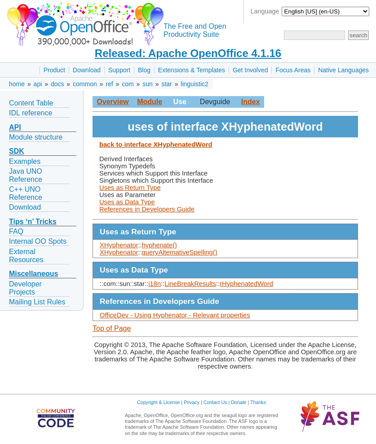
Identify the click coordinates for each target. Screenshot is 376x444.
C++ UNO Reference (25, 193)
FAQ (16, 231)
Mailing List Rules (37, 302)
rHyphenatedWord (246, 283)
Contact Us (215, 402)
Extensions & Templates (191, 70)
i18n (154, 283)
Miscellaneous (33, 273)
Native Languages (343, 70)
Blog (144, 70)
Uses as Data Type (127, 202)
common (85, 84)
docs (57, 84)
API (15, 127)
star (166, 84)
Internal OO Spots (37, 241)
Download (87, 70)
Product (54, 70)
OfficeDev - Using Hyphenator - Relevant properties (175, 315)
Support (119, 70)
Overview (112, 102)
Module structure (35, 137)
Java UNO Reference (25, 175)
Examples (24, 161)
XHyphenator (119, 245)
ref (109, 84)
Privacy (191, 402)
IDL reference (30, 113)
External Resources (26, 256)
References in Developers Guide (147, 209)
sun (147, 84)
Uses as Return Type (130, 187)
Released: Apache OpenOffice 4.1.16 (188, 53)
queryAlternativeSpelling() (179, 252)
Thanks (258, 402)
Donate (238, 402)
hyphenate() (159, 245)
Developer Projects (25, 288)
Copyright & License (158, 402)
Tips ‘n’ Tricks (33, 221)
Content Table (31, 103)
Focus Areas (292, 70)
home (17, 84)
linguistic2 (194, 84)
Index (250, 102)
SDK (16, 151)
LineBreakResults (190, 283)
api (38, 84)
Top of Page (112, 328)
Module (149, 102)
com (127, 84)
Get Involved (250, 70)
